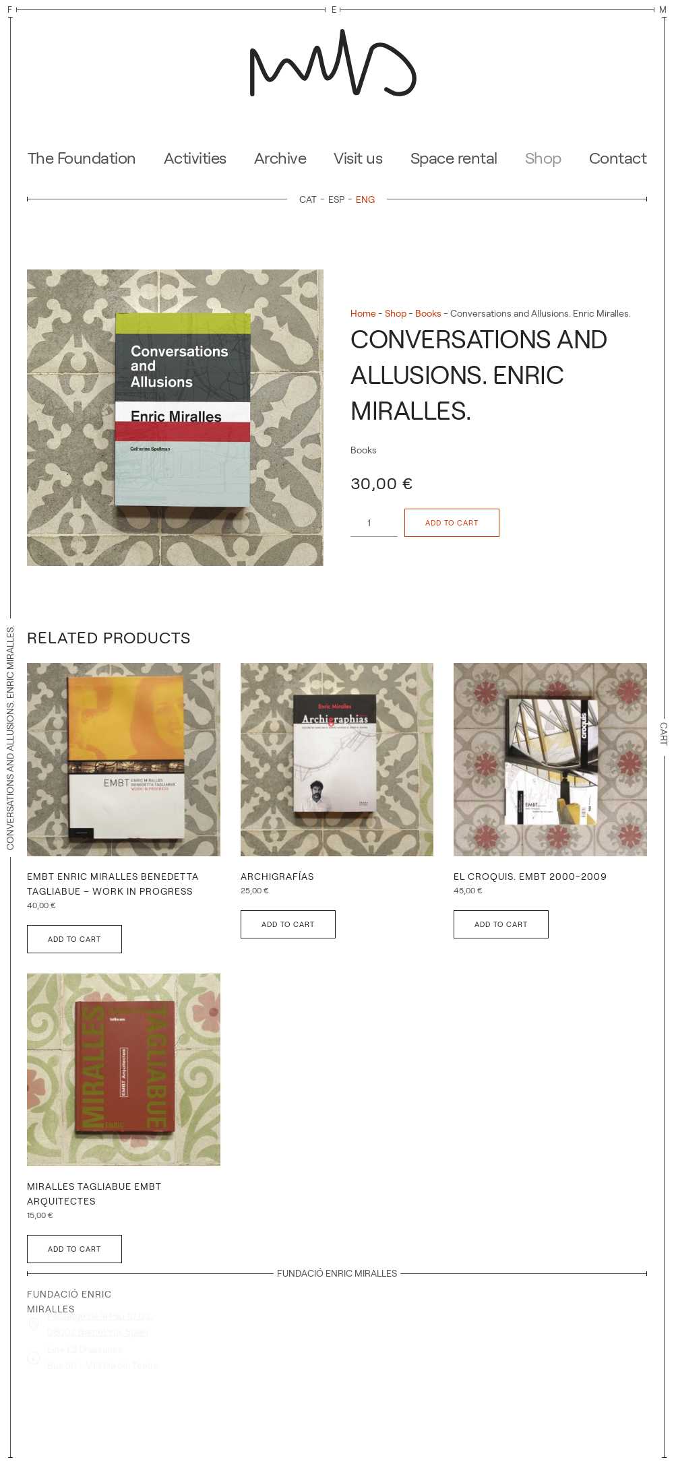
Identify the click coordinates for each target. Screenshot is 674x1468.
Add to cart (452, 523)
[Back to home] (337, 58)
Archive (280, 158)
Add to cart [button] (74, 939)
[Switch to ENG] (365, 199)
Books (428, 313)
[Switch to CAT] (310, 199)
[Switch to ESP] (339, 199)
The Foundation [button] (82, 158)
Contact (618, 158)
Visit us (358, 158)
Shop (395, 313)
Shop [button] (543, 158)
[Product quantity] (374, 523)
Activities (195, 158)
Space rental (453, 158)
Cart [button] (664, 737)
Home (363, 313)
